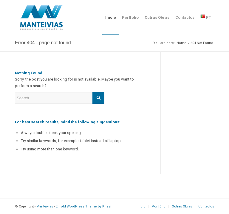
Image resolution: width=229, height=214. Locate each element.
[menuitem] (110, 17)
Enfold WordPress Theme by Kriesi (83, 206)
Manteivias (44, 206)
